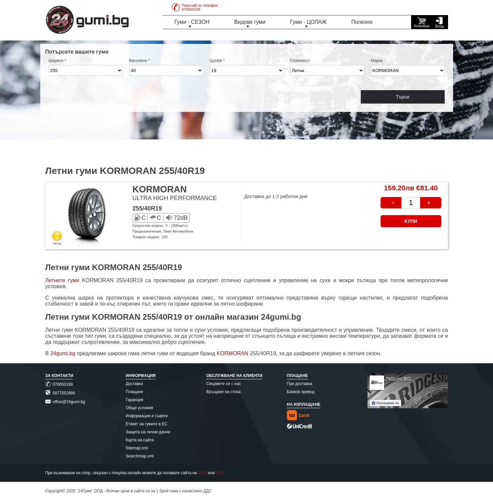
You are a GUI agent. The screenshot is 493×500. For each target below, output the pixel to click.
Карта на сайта (140, 440)
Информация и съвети (147, 416)
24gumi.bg (63, 353)
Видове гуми (249, 22)
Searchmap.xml (140, 456)
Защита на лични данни (148, 432)
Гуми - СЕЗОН (192, 22)
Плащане (134, 391)
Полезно (362, 22)
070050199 (59, 384)
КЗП (220, 473)
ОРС (202, 473)
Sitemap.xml (137, 448)
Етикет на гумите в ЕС (146, 424)
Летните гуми (62, 280)
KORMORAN (233, 353)
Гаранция (135, 399)
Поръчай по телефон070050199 (195, 7)
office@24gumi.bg (65, 401)
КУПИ (410, 221)
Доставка (134, 383)
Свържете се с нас (223, 383)
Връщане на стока (223, 391)
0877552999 (60, 393)
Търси (402, 97)
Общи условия (139, 407)
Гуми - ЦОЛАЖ (308, 22)
